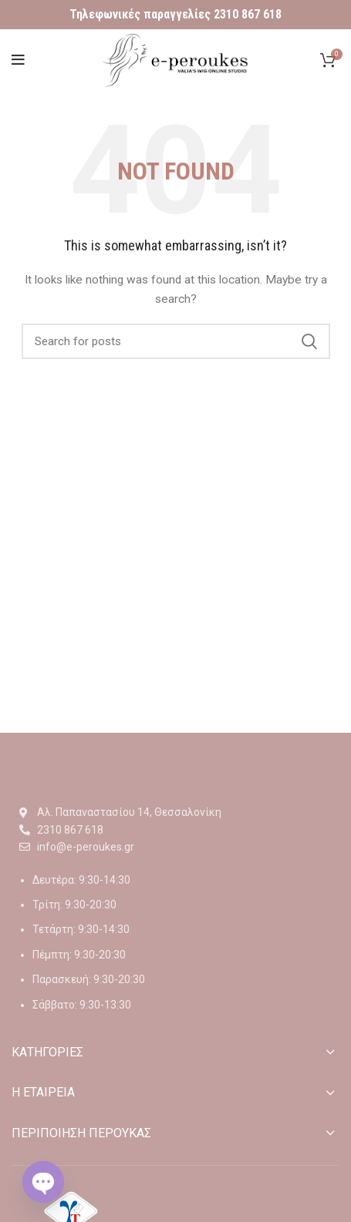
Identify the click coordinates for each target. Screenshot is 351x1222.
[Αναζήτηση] (176, 341)
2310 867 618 (248, 14)
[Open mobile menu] (18, 60)
